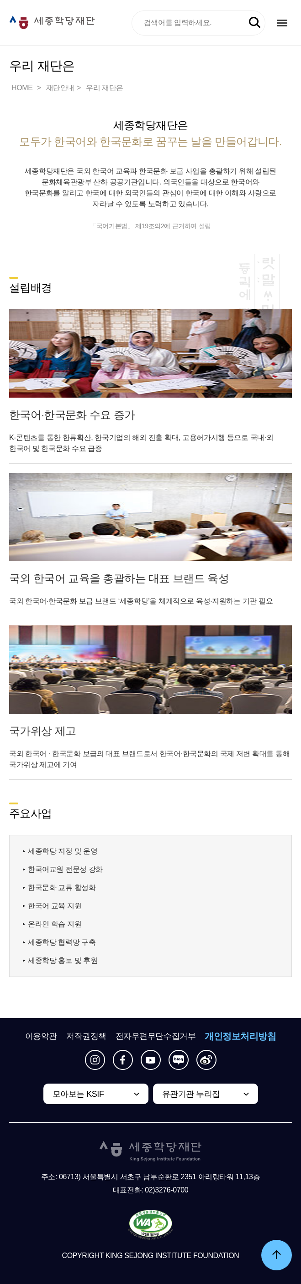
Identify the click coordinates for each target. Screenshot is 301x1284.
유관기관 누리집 (191, 1094)
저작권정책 (86, 1036)
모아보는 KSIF (78, 1094)
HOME (22, 88)
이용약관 (41, 1036)
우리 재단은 (104, 88)
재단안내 (60, 88)
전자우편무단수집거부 (156, 1036)
